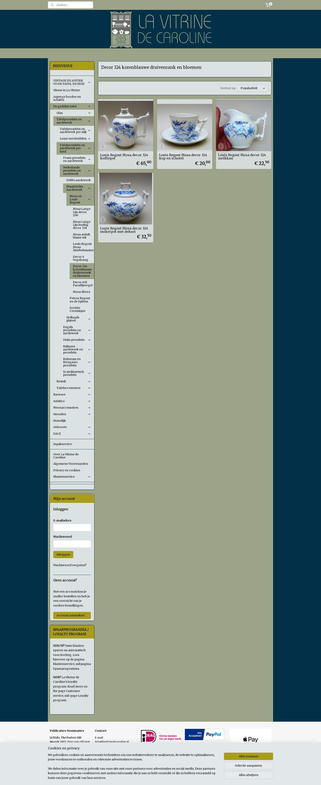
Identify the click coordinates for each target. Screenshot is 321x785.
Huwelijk (59, 421)
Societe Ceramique (77, 309)
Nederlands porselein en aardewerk (77, 171)
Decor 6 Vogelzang (80, 258)
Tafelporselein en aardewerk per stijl (75, 130)
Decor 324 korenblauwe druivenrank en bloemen (82, 270)
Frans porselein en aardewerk (77, 159)
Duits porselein (77, 340)
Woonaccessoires (72, 407)
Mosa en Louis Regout (80, 199)
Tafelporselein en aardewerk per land (75, 148)
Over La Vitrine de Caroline (66, 455)
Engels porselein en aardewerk (77, 330)
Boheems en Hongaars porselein (77, 362)
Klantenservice (72, 476)
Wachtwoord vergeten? (69, 565)
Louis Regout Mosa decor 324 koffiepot (124, 156)
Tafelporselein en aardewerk (74, 120)
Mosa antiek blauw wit (81, 236)
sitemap (179, 777)
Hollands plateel (78, 319)
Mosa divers (81, 292)
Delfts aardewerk (78, 180)
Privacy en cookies (66, 470)
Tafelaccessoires (74, 388)
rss (188, 777)
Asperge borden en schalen (67, 98)
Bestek (74, 381)
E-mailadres (62, 520)
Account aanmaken (71, 615)
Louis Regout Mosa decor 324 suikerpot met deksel (124, 230)
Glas (74, 113)
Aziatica (72, 401)
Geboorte (72, 427)
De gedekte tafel (72, 106)
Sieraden (72, 414)
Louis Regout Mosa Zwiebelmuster (83, 247)
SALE (72, 433)
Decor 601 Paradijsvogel (83, 283)
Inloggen (63, 554)
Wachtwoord (62, 536)
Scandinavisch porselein (77, 373)
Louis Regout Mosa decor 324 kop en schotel (183, 156)
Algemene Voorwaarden (70, 464)
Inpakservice (62, 444)
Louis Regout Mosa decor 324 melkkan (242, 156)
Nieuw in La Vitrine (66, 90)
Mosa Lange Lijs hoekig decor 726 (81, 225)
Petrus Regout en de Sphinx (80, 299)
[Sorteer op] (252, 88)
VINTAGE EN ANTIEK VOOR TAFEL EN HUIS (72, 82)
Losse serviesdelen (75, 138)
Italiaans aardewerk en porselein (77, 349)
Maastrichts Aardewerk (78, 188)
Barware (72, 394)
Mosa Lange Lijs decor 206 (81, 212)
